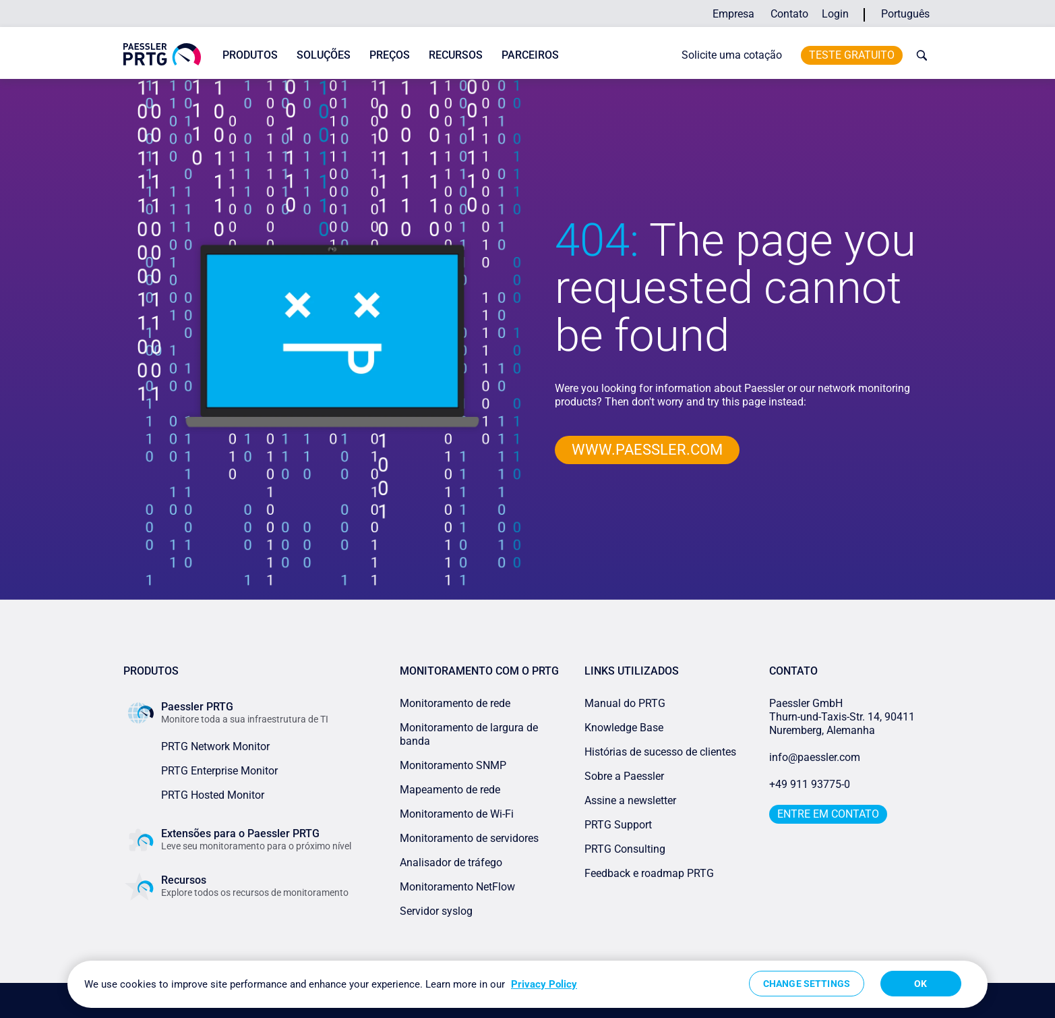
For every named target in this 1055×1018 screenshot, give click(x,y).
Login (835, 13)
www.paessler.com (647, 449)
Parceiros (530, 55)
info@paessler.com (814, 757)
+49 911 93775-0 (809, 784)
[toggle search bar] (919, 55)
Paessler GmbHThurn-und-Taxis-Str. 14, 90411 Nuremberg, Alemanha (842, 717)
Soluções (324, 55)
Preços (389, 55)
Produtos (250, 55)
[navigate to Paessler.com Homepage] (162, 54)
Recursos (456, 55)
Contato (789, 13)
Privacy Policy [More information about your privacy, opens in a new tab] (544, 984)
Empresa (733, 13)
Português (905, 13)
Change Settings (806, 983)
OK (920, 983)
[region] (527, 984)
